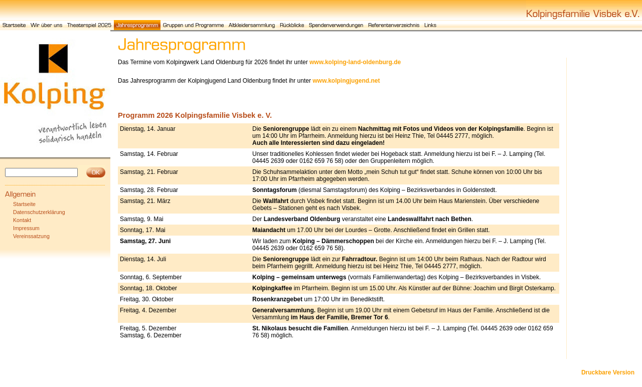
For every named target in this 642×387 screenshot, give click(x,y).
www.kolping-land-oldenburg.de (355, 62)
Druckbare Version (607, 372)
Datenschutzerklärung (39, 212)
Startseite (24, 204)
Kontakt (22, 220)
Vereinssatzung (31, 236)
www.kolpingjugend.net (346, 80)
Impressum (26, 228)
